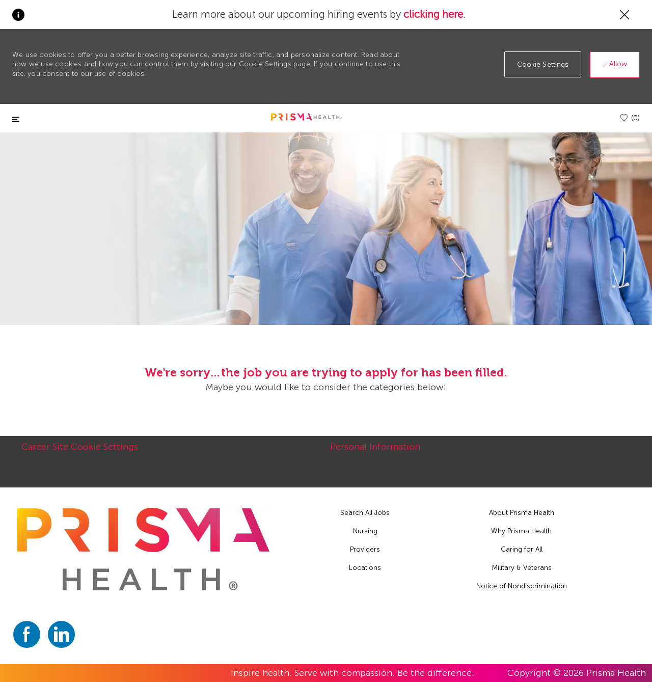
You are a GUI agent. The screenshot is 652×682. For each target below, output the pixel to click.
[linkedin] (61, 634)
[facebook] (26, 634)
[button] (543, 64)
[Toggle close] (15, 119)
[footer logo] (143, 549)
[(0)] (630, 118)
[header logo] (306, 117)
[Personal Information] (375, 452)
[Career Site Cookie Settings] (79, 452)
